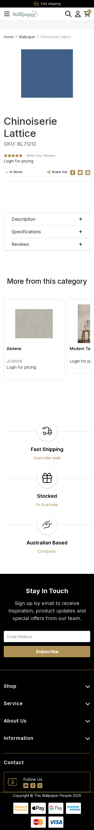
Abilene (14, 348)
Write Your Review (40, 155)
